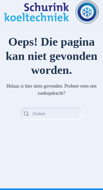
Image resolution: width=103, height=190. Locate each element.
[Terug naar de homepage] (51, 12)
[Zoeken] (51, 113)
